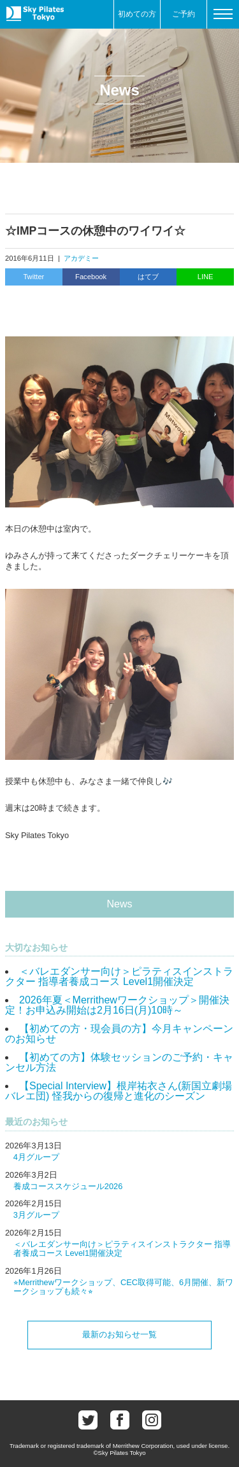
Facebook (90, 276)
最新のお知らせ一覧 (119, 1334)
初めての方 (137, 14)
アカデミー (81, 258)
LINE (206, 276)
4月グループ (36, 1157)
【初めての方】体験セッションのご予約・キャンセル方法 (119, 1062)
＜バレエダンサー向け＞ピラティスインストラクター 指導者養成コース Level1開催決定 (119, 976)
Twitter (33, 276)
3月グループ (36, 1215)
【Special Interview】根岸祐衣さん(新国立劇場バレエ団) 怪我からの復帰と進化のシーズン (118, 1090)
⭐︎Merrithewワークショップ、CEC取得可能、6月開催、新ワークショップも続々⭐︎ (123, 1287)
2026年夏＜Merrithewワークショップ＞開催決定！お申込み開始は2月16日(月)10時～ (117, 1005)
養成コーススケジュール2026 (67, 1186)
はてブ (148, 276)
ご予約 (183, 14)
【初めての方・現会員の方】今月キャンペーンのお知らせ (119, 1033)
